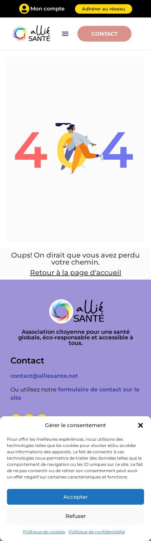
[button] (140, 425)
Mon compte (47, 8)
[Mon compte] (24, 8)
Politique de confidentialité (97, 531)
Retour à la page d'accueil (75, 272)
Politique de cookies (44, 531)
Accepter (75, 496)
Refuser (76, 516)
